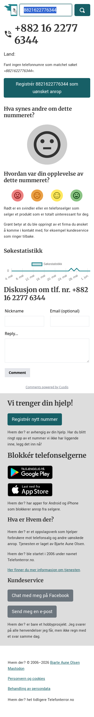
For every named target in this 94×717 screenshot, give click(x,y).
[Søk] (82, 10)
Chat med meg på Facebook (40, 595)
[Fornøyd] (57, 195)
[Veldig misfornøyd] (18, 195)
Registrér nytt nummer (35, 419)
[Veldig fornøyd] (76, 195)
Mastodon (16, 668)
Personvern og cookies (26, 678)
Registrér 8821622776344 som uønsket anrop (47, 88)
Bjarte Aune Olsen (65, 662)
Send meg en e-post (32, 611)
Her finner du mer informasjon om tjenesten (44, 570)
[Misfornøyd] (37, 195)
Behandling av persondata (29, 688)
